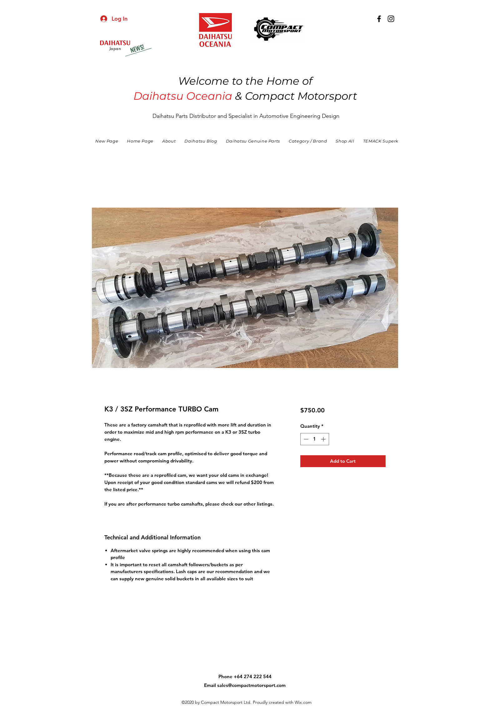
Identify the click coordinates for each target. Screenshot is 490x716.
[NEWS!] (137, 48)
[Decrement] (305, 439)
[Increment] (324, 439)
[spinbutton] (314, 439)
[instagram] (391, 18)
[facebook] (379, 18)
